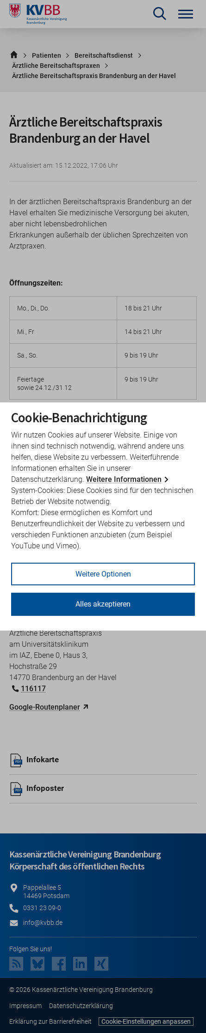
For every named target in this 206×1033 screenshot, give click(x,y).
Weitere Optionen (103, 574)
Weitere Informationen (124, 479)
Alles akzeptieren (103, 604)
